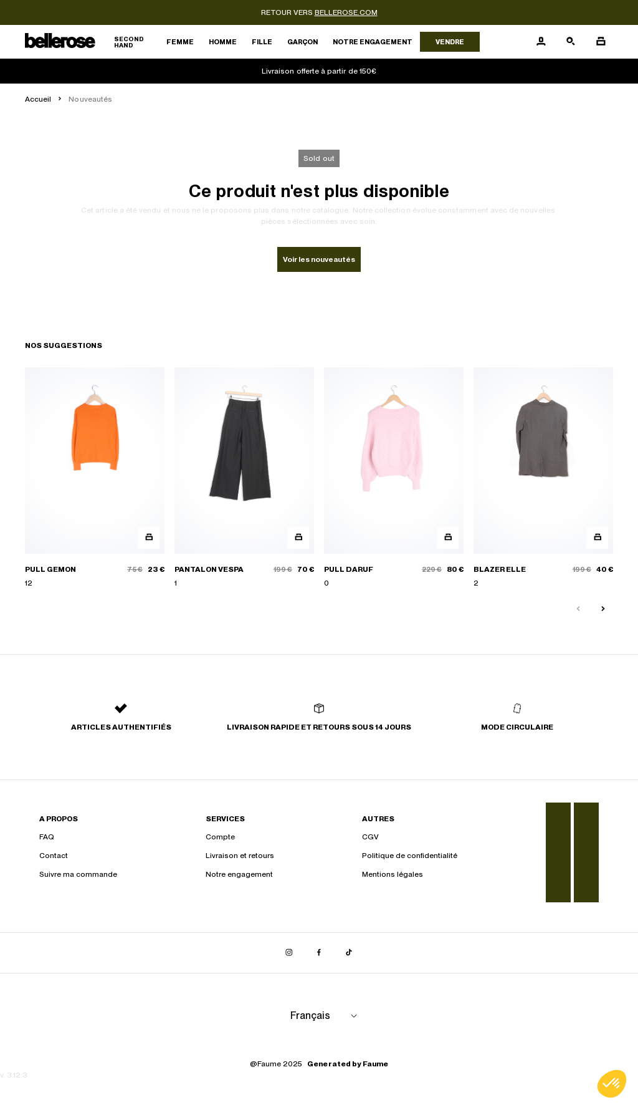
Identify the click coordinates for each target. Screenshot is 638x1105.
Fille (262, 41)
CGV (370, 836)
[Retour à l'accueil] (92, 42)
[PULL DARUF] (394, 478)
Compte (220, 836)
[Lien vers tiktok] (349, 953)
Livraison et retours (240, 855)
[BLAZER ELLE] (543, 478)
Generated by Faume (347, 1063)
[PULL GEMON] (94, 478)
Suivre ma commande (78, 874)
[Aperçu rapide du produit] (149, 538)
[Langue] (325, 1016)
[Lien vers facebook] (319, 953)
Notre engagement (372, 41)
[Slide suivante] (603, 609)
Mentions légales (392, 874)
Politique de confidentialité (409, 855)
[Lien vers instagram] (289, 953)
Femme (180, 41)
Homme (223, 41)
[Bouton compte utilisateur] (540, 42)
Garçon (302, 41)
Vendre (450, 41)
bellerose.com (346, 12)
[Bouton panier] (600, 42)
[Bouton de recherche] (570, 42)
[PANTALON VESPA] (244, 478)
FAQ (46, 836)
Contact (53, 855)
